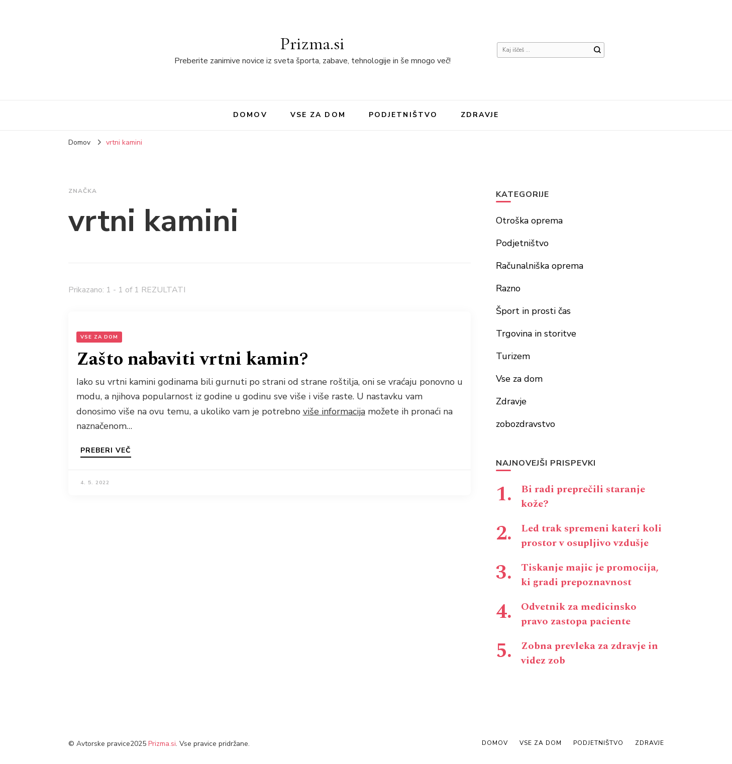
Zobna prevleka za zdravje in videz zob (589, 653)
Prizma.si (312, 43)
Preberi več (105, 451)
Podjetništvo (403, 115)
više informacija (334, 411)
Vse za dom (318, 115)
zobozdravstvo (525, 424)
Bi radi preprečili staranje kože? (583, 496)
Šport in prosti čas (533, 311)
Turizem (513, 356)
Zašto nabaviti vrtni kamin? (192, 359)
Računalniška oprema (539, 266)
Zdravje (480, 115)
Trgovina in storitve (536, 334)
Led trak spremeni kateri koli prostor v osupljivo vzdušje (591, 536)
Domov (250, 115)
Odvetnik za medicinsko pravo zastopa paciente (579, 614)
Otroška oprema (529, 220)
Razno (508, 288)
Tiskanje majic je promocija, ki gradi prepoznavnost (590, 575)
